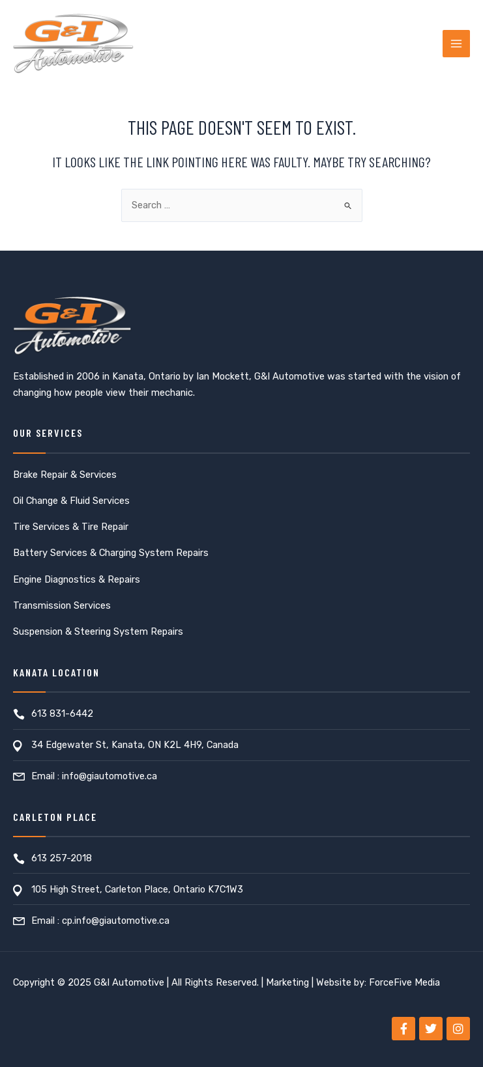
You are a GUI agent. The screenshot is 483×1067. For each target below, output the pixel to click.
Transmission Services (62, 605)
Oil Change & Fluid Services (71, 500)
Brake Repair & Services (65, 474)
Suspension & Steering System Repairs (98, 631)
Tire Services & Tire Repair (70, 527)
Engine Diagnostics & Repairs (76, 579)
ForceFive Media (404, 982)
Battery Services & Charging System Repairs (111, 553)
